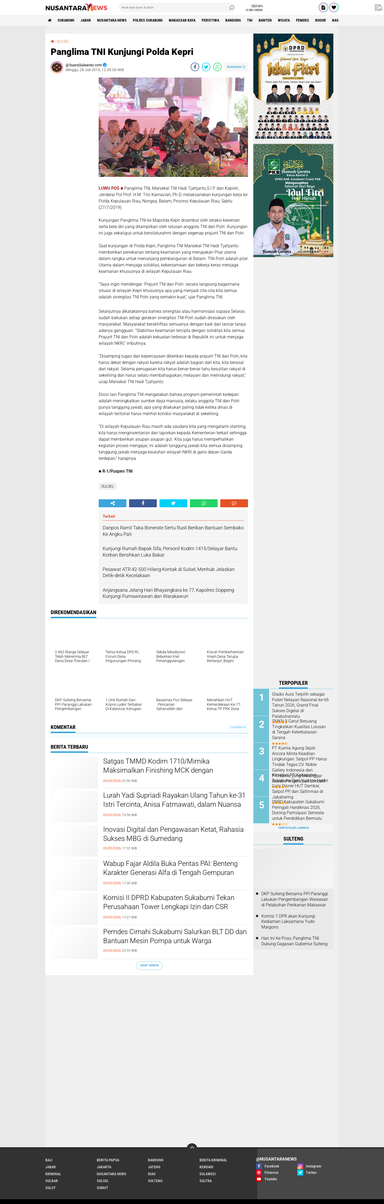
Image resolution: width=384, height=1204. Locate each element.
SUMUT (102, 1188)
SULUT (50, 1188)
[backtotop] (192, 1148)
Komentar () (236, 67)
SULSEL (63, 41)
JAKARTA (104, 1167)
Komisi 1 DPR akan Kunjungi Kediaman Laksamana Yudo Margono (288, 922)
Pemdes (302, 20)
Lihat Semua (149, 965)
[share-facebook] (195, 67)
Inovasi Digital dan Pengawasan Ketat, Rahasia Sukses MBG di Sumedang (173, 833)
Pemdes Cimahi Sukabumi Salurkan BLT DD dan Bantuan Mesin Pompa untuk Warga (175, 936)
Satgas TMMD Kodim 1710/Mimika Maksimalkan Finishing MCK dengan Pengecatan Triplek (158, 770)
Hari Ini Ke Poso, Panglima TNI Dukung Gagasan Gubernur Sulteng (294, 941)
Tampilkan (237, 727)
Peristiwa (210, 20)
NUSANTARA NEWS (112, 20)
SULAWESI (207, 1174)
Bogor (320, 20)
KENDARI (206, 1167)
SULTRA (205, 1181)
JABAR (86, 20)
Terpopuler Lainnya (293, 828)
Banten (265, 20)
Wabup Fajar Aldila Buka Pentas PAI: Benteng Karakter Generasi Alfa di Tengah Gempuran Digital (170, 873)
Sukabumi (66, 20)
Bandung (233, 20)
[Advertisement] (72, 157)
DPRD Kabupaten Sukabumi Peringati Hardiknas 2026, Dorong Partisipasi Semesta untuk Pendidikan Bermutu (298, 810)
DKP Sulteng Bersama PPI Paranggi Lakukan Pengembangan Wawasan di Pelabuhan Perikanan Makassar (294, 899)
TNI (250, 20)
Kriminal (53, 1174)
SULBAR (51, 1181)
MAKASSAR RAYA (182, 20)
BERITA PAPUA (108, 1160)
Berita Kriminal (213, 1160)
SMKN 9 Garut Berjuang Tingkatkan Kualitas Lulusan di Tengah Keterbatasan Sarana (299, 729)
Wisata (284, 20)
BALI (49, 1160)
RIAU (151, 1174)
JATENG (154, 1167)
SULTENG (155, 1181)
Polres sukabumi (148, 20)
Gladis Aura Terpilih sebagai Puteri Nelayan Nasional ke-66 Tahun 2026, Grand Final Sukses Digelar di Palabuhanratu (300, 705)
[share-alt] (112, 503)
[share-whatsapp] (217, 67)
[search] (177, 7)
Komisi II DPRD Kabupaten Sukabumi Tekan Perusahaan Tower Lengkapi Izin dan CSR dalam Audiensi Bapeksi (168, 907)
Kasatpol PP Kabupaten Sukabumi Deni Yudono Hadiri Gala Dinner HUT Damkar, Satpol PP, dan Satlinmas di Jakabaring (300, 786)
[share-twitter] (206, 67)
